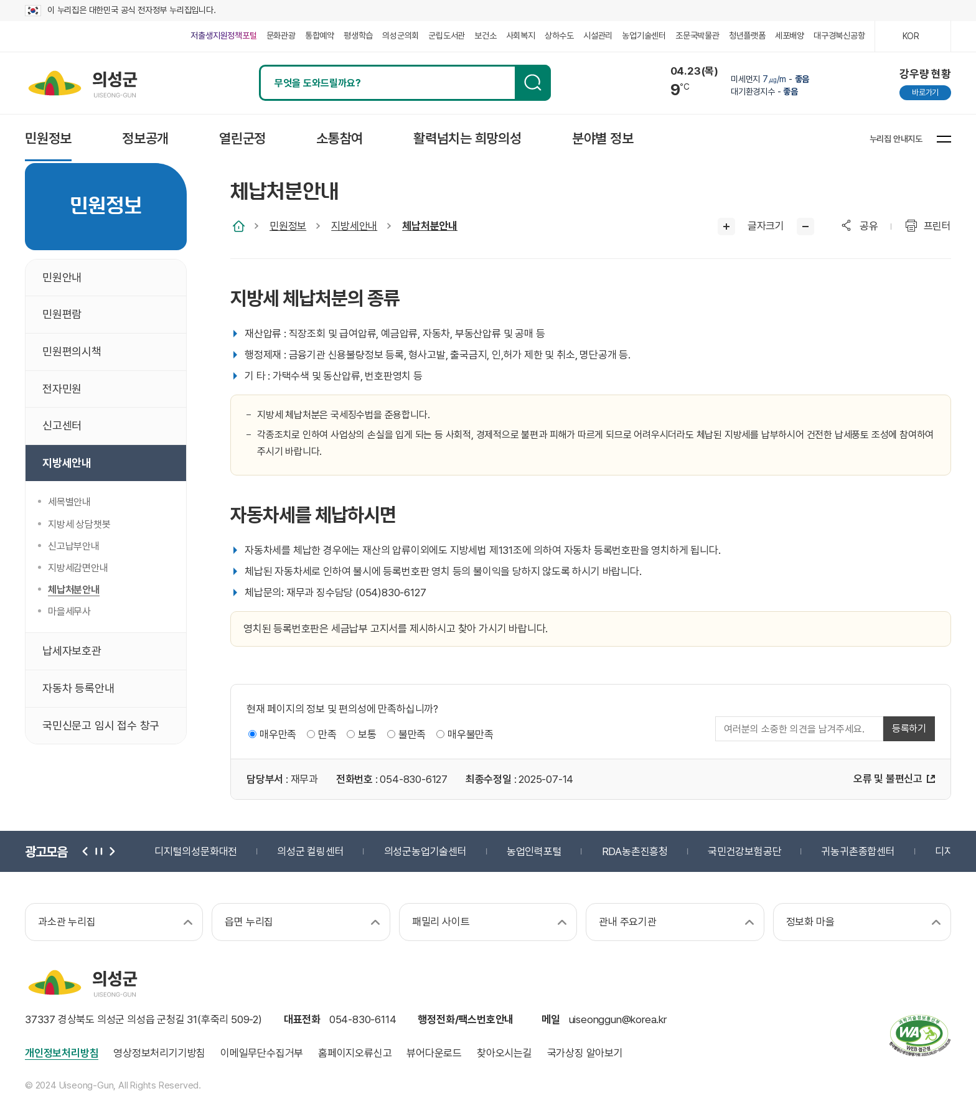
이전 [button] (86, 851)
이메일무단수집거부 (261, 1053)
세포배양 (789, 35)
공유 (869, 226)
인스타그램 (736, 138)
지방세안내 (354, 226)
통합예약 (319, 35)
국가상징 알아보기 (585, 1053)
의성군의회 (400, 35)
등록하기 (909, 728)
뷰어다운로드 (434, 1053)
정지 (98, 851)
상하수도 (559, 35)
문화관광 (281, 35)
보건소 (485, 35)
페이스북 (764, 138)
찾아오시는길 (504, 1053)
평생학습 (358, 35)
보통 (367, 734)
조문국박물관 (697, 35)
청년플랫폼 (747, 35)
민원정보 (288, 226)
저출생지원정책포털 (223, 35)
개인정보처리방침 (61, 1053)
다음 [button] (111, 851)
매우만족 (278, 734)
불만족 (412, 734)
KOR (911, 36)
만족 (327, 734)
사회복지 (520, 35)
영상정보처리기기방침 (159, 1053)
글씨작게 (805, 226)
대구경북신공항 (839, 35)
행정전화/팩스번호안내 (466, 1019)
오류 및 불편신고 (887, 778)
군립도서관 (446, 35)
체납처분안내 (430, 226)
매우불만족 (471, 734)
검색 (533, 83)
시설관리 (597, 35)
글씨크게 (726, 226)
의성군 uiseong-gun (82, 83)
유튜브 (822, 138)
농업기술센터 (644, 35)
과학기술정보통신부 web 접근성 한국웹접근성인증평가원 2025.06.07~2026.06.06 (920, 1035)
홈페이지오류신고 (355, 1053)
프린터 (937, 226)
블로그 (793, 138)
